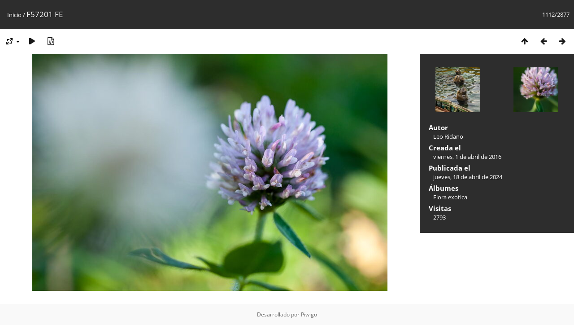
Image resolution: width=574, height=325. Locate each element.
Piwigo (309, 314)
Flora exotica (450, 197)
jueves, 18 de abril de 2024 (467, 177)
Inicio (14, 15)
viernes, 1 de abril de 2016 (467, 157)
